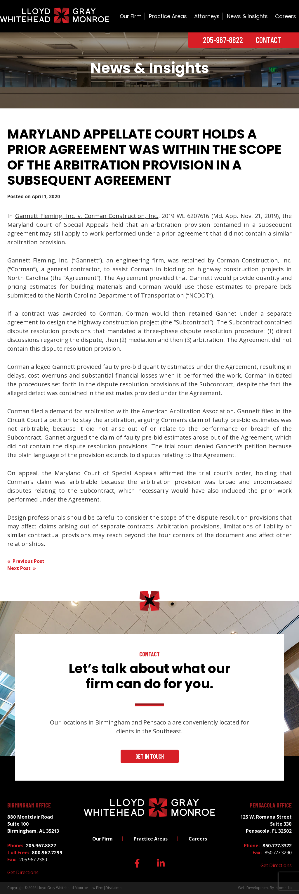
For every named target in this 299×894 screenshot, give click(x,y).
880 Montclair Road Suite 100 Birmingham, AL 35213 (33, 824)
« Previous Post (25, 561)
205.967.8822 (41, 845)
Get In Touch (149, 756)
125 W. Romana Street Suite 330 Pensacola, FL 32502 (266, 824)
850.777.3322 (277, 845)
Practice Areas (168, 16)
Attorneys (207, 16)
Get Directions (23, 872)
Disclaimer (114, 887)
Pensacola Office (271, 805)
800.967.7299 (47, 852)
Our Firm (131, 16)
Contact (268, 40)
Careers (285, 16)
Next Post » (21, 568)
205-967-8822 (223, 40)
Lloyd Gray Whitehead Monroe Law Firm (70, 887)
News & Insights (247, 16)
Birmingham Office (29, 805)
